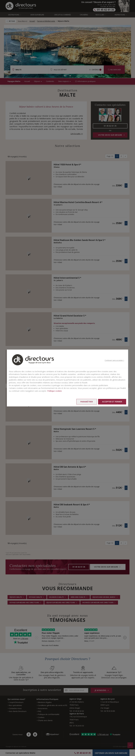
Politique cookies (54, 391)
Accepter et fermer (112, 401)
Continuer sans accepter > (114, 360)
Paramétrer (86, 401)
